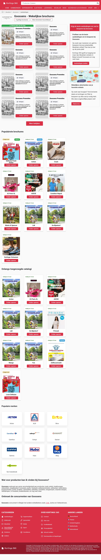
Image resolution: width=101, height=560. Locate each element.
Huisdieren (25, 538)
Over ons (45, 526)
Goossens (16, 12)
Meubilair (57, 8)
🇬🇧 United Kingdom (74, 528)
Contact (45, 522)
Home (7, 8)
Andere (5, 541)
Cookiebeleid (46, 530)
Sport (90, 8)
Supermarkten (27, 8)
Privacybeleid (46, 534)
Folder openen (23, 44)
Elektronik (38, 8)
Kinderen (6, 538)
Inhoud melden (47, 538)
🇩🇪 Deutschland (73, 522)
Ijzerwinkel (48, 8)
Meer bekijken (34, 123)
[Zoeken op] (97, 3)
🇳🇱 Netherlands (73, 531)
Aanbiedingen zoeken (80, 63)
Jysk (47, 508)
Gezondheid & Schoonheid (77, 8)
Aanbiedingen (15, 8)
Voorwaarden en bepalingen (51, 542)
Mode (64, 8)
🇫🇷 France (71, 525)
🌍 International (73, 534)
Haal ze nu (76, 104)
